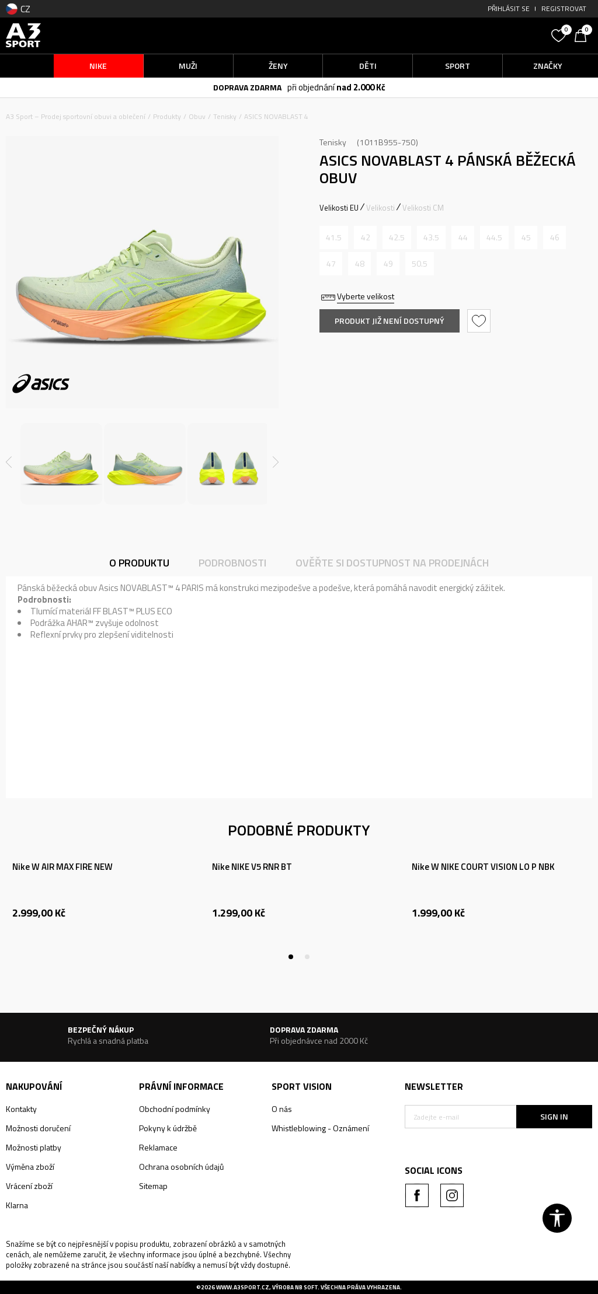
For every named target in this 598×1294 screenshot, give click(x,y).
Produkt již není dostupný (389, 320)
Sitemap (153, 1186)
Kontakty (21, 1109)
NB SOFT (306, 1287)
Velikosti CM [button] (423, 208)
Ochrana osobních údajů (181, 1166)
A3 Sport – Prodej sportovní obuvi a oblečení (75, 116)
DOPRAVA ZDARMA (247, 87)
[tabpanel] (100, 902)
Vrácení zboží (29, 1186)
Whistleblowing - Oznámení (320, 1128)
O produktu (139, 563)
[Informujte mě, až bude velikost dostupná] (333, 237)
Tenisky (225, 116)
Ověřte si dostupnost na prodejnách (392, 563)
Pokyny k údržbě (168, 1128)
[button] (475, 35)
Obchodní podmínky (174, 1109)
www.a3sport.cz (242, 1287)
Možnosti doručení (38, 1128)
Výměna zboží (30, 1166)
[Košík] (583, 34)
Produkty (167, 116)
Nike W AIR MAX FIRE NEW (62, 867)
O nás (282, 1109)
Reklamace (158, 1147)
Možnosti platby (33, 1147)
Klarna (17, 1205)
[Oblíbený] (560, 34)
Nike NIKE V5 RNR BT (252, 867)
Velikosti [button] (380, 208)
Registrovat (563, 8)
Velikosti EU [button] (339, 208)
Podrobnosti (232, 563)
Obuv (197, 116)
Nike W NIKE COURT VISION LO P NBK (483, 867)
